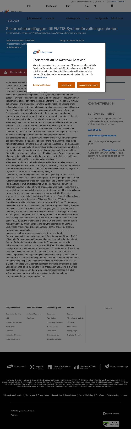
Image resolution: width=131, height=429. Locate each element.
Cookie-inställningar (42, 85)
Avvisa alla (66, 85)
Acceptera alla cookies (89, 85)
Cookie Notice (40, 77)
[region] (66, 67)
